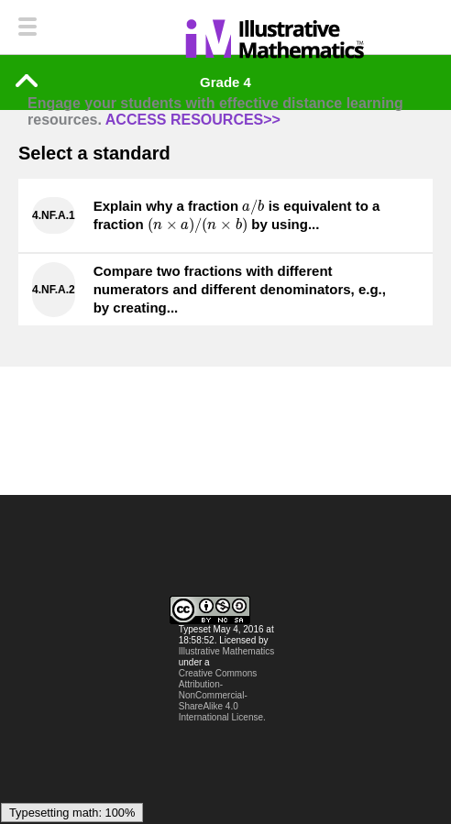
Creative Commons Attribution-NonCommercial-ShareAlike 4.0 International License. (222, 695)
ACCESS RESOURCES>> (192, 119)
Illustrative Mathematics (226, 651)
